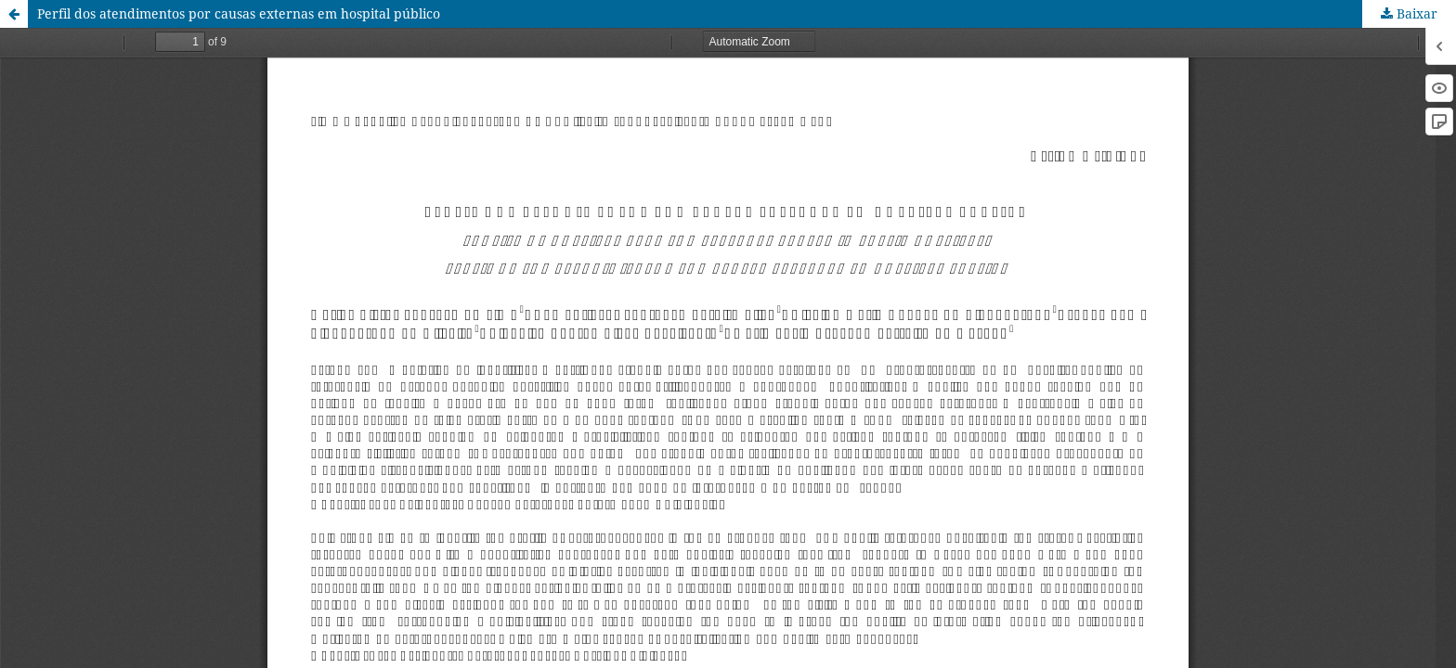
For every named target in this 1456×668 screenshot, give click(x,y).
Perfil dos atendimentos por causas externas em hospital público (238, 13)
